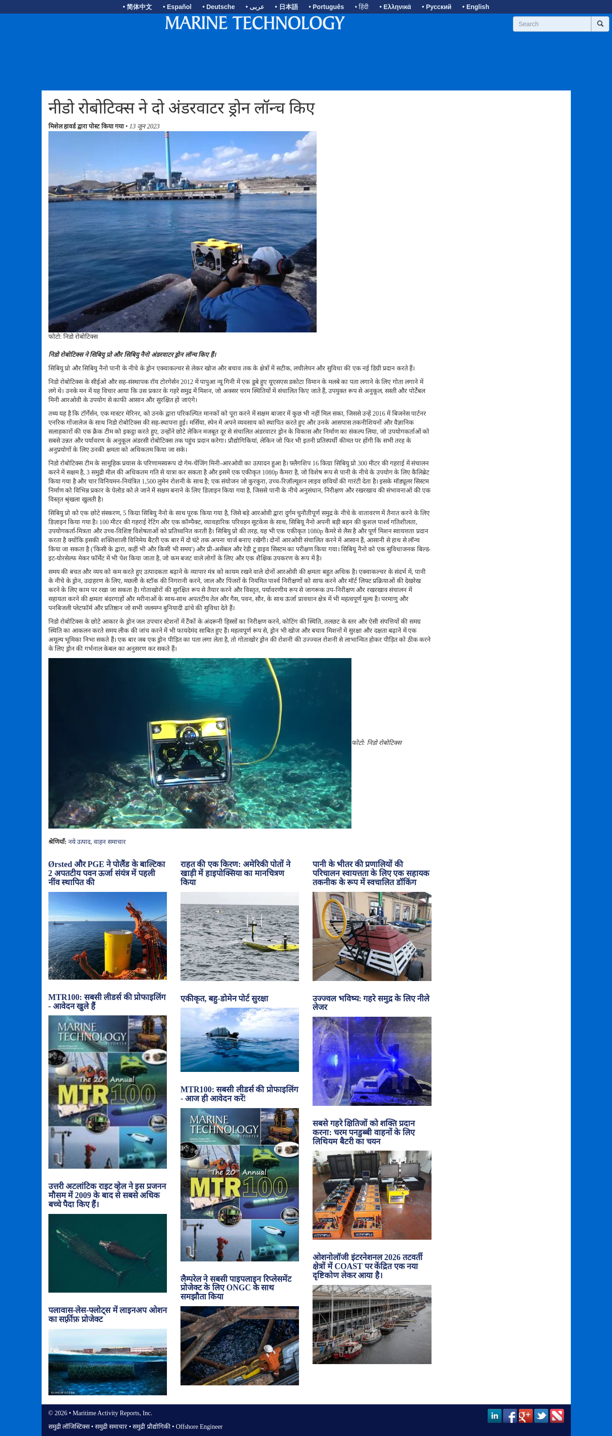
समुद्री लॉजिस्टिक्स (69, 1426)
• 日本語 (286, 6)
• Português (326, 6)
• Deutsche (218, 6)
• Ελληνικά (395, 6)
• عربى (255, 6)
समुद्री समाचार (111, 1426)
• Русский (436, 6)
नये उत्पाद (79, 842)
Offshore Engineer (199, 1426)
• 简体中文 (137, 6)
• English (475, 6)
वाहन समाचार (110, 842)
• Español (177, 6)
